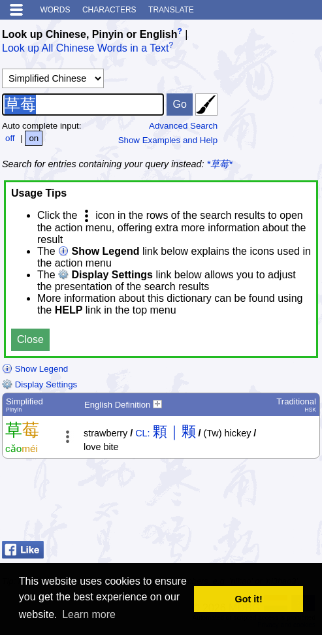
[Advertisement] (215, 503)
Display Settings (39, 384)
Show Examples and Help (168, 140)
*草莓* (220, 164)
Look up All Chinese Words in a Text (85, 48)
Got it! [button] (249, 599)
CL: (142, 433)
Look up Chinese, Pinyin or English (89, 34)
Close (30, 339)
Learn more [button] (89, 614)
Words (55, 9)
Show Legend (35, 369)
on (34, 138)
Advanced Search (183, 126)
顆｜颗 (174, 431)
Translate (171, 9)
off (10, 138)
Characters (109, 9)
